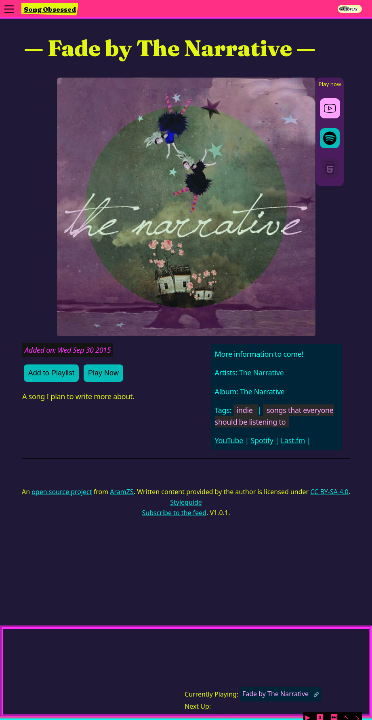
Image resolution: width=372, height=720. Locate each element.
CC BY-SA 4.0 (329, 491)
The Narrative (261, 372)
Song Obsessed (50, 9)
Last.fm (293, 440)
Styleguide (186, 502)
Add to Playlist (51, 373)
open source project (62, 491)
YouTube (229, 440)
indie (245, 410)
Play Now (103, 373)
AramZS (121, 491)
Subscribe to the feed (174, 512)
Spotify (261, 440)
